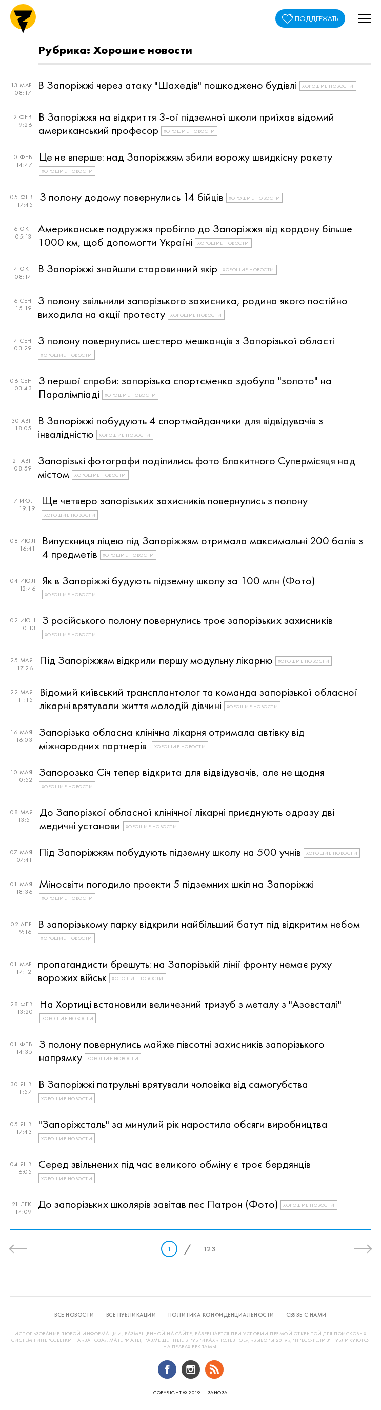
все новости (74, 1314)
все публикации (131, 1314)
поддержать (316, 18)
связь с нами (306, 1314)
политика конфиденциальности (221, 1314)
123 (209, 1249)
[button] (364, 18)
